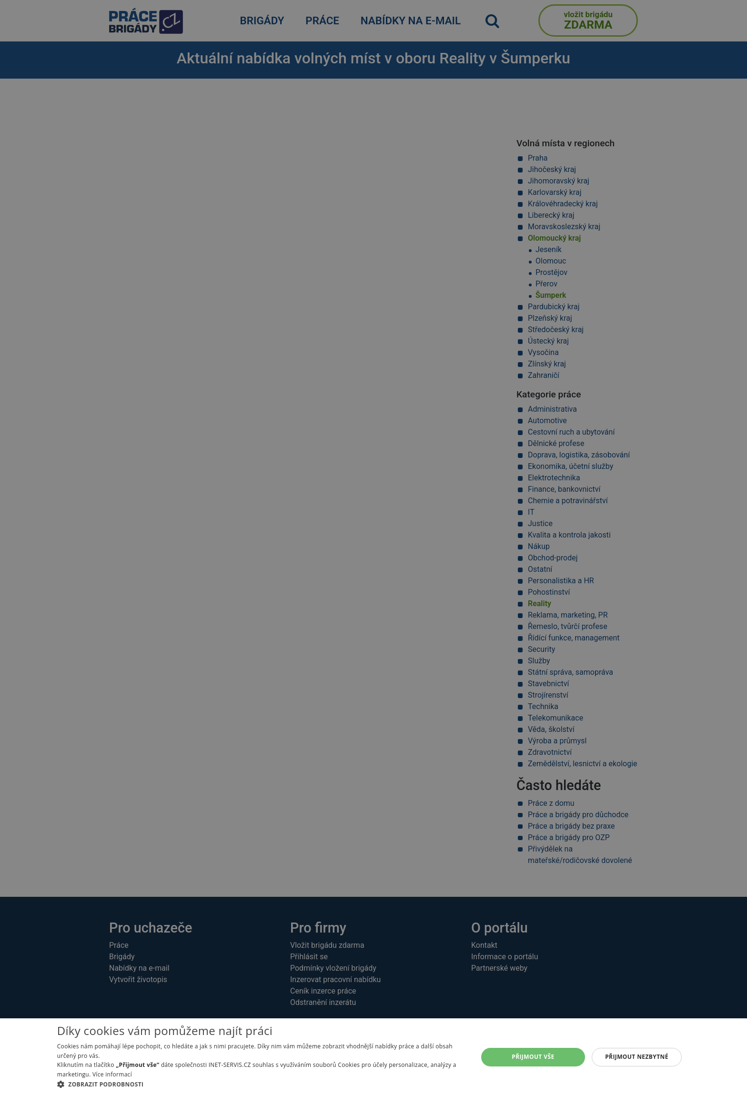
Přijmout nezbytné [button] (636, 1057)
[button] (261, 1084)
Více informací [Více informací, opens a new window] (112, 1074)
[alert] (373, 548)
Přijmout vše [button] (533, 1057)
